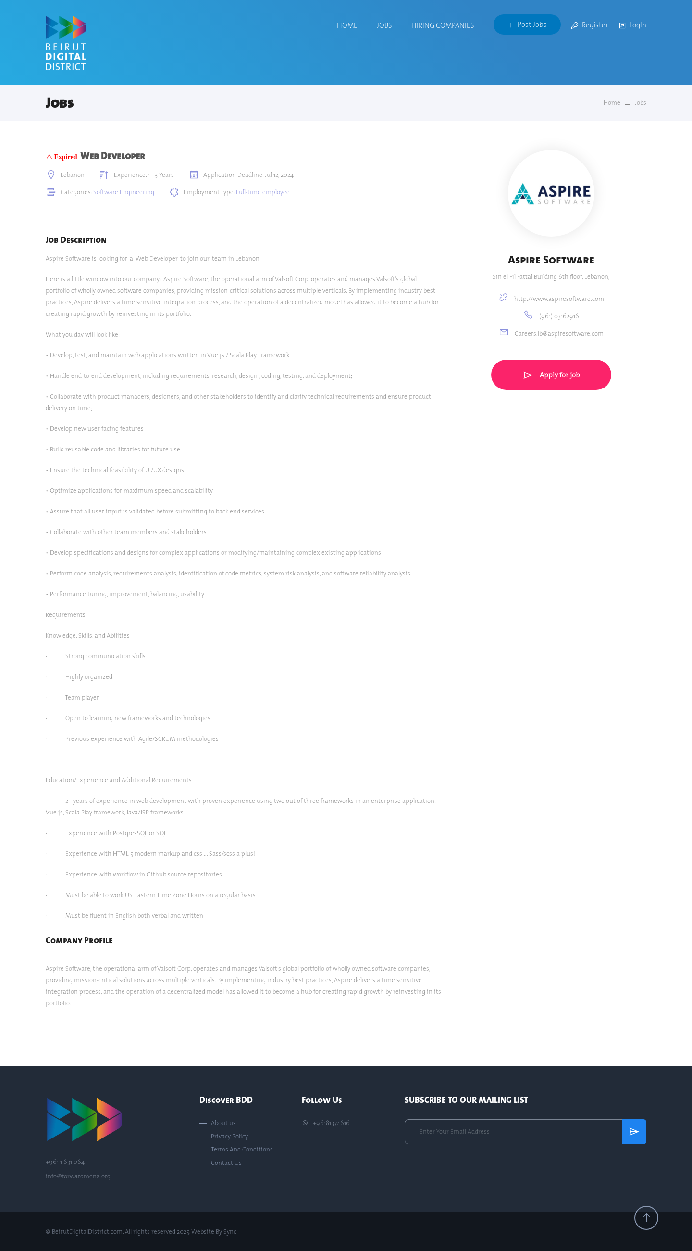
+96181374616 (326, 1123)
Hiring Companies (442, 25)
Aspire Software (551, 259)
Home (347, 25)
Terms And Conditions (242, 1149)
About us (223, 1123)
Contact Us (226, 1163)
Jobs (384, 25)
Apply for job (551, 374)
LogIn (632, 26)
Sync (229, 1231)
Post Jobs (527, 24)
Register (589, 26)
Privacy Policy (229, 1136)
